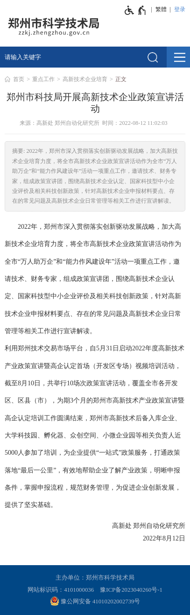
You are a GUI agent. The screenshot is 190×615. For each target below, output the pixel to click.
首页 (18, 79)
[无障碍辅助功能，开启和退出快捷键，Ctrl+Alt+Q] (136, 10)
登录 (179, 9)
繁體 (161, 9)
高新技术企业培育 (85, 79)
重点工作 (43, 79)
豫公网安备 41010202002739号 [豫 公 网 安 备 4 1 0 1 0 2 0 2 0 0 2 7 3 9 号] (95, 601)
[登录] (178, 9)
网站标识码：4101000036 (61, 590)
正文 (121, 79)
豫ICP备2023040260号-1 (131, 590)
